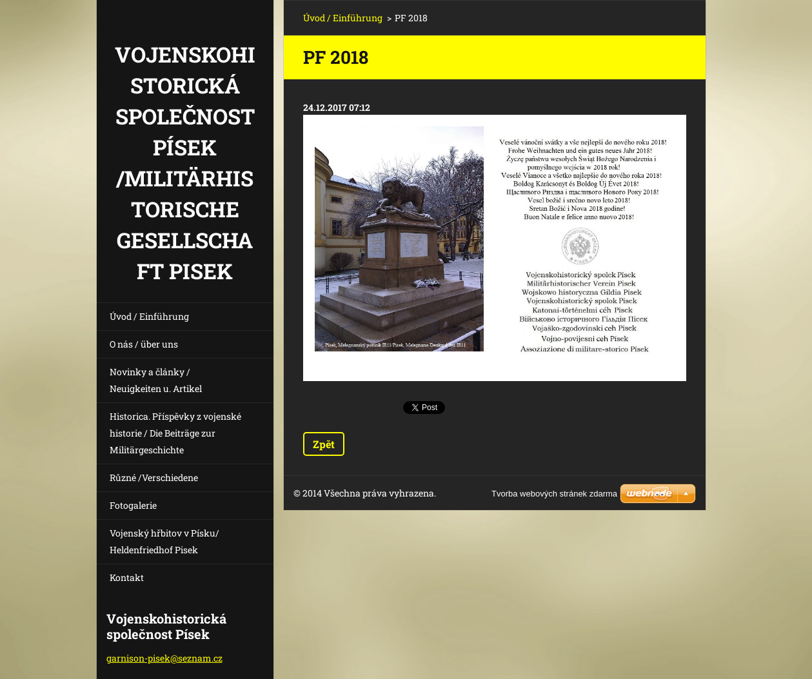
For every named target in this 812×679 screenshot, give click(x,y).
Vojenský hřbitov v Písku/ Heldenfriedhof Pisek (164, 541)
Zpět (324, 444)
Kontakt (127, 577)
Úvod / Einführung (149, 316)
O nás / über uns (144, 344)
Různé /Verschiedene (154, 477)
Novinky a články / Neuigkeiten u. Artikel (156, 380)
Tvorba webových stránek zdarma (554, 493)
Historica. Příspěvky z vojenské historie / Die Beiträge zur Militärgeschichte (175, 433)
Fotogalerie (133, 505)
